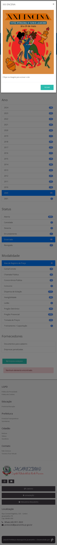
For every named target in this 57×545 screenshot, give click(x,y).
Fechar (47, 74)
